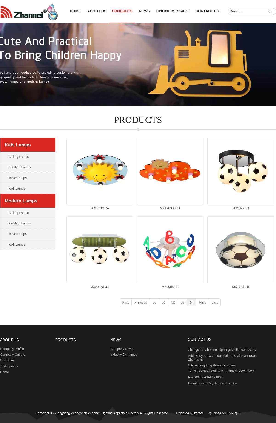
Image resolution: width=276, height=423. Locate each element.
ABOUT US (9, 340)
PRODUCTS (65, 340)
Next (202, 302)
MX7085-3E (170, 287)
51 (164, 302)
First (125, 302)
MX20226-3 (240, 208)
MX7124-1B (240, 287)
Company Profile (12, 349)
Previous (140, 302)
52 (173, 302)
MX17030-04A (170, 208)
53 (182, 302)
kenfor (198, 413)
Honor (4, 372)
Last (215, 302)
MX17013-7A (99, 208)
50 (154, 302)
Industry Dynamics (124, 354)
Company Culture (12, 354)
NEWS (116, 340)
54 (192, 302)
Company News (122, 349)
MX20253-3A (99, 287)
